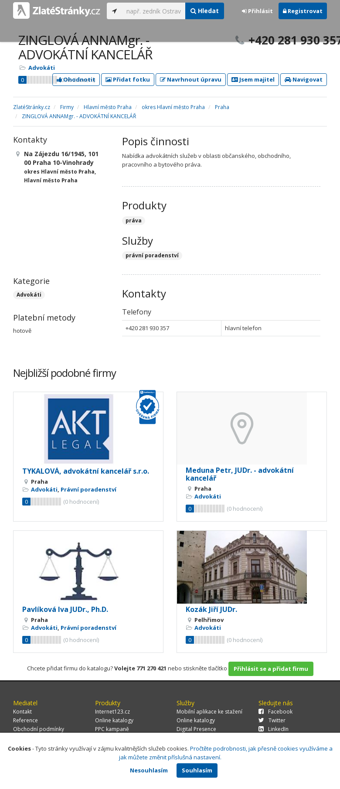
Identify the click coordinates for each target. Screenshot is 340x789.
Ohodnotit (76, 79)
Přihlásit (257, 11)
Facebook (275, 711)
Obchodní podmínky (38, 729)
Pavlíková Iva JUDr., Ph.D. (65, 609)
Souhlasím (197, 770)
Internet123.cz (112, 711)
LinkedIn (273, 729)
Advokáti (41, 68)
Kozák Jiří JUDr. (211, 609)
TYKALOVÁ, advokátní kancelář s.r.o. (85, 471)
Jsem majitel (253, 79)
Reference (25, 720)
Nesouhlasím (149, 770)
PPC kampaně (112, 729)
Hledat (204, 11)
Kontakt (22, 711)
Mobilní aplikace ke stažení (209, 711)
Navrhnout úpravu (190, 79)
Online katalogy (114, 720)
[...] (154, 11)
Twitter (272, 720)
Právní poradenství (88, 489)
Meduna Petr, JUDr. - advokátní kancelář (240, 474)
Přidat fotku (127, 79)
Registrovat (303, 11)
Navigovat (304, 79)
